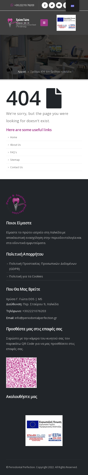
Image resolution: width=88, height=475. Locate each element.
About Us (15, 144)
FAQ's (13, 152)
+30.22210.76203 (22, 5)
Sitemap (15, 159)
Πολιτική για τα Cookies (26, 276)
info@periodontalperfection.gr (36, 318)
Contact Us (16, 167)
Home (13, 137)
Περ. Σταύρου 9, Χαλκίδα (40, 304)
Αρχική (22, 71)
